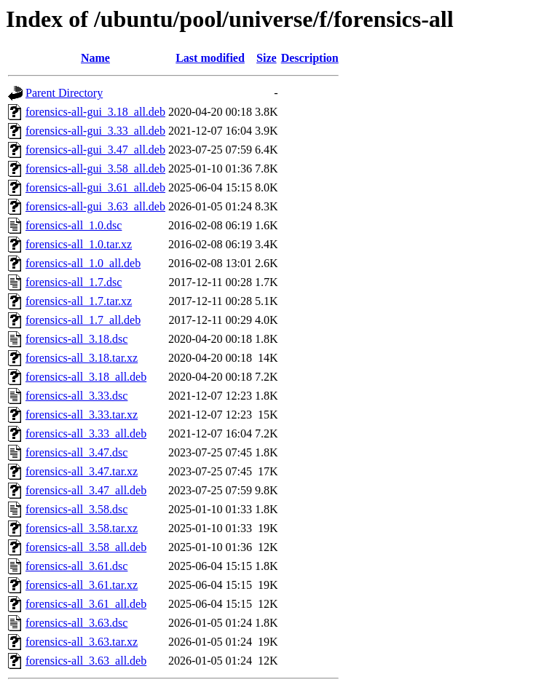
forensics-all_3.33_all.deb (85, 433)
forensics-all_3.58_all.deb (85, 547)
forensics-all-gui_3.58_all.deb (95, 168)
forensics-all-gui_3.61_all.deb (95, 187)
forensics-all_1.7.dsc (73, 282)
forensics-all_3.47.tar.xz (81, 471)
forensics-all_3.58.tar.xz (81, 528)
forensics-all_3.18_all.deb (85, 377)
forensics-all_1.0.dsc (73, 225)
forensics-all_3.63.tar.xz (81, 641)
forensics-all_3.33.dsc (76, 395)
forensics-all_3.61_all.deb (85, 604)
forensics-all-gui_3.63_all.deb (95, 206)
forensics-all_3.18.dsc (76, 339)
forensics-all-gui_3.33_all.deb (95, 130)
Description (310, 58)
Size (266, 58)
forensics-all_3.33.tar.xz (81, 414)
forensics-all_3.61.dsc (76, 566)
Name (95, 58)
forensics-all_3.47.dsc (76, 452)
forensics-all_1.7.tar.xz (78, 301)
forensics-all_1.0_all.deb (83, 263)
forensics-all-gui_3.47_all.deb (95, 149)
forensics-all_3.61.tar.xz (81, 585)
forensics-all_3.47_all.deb (85, 490)
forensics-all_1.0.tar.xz (78, 244)
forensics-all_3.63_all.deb (85, 660)
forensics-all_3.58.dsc (76, 509)
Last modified (210, 58)
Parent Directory (64, 93)
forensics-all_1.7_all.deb (83, 320)
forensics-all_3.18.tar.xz (81, 358)
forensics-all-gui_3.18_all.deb (95, 112)
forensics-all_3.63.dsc (76, 623)
